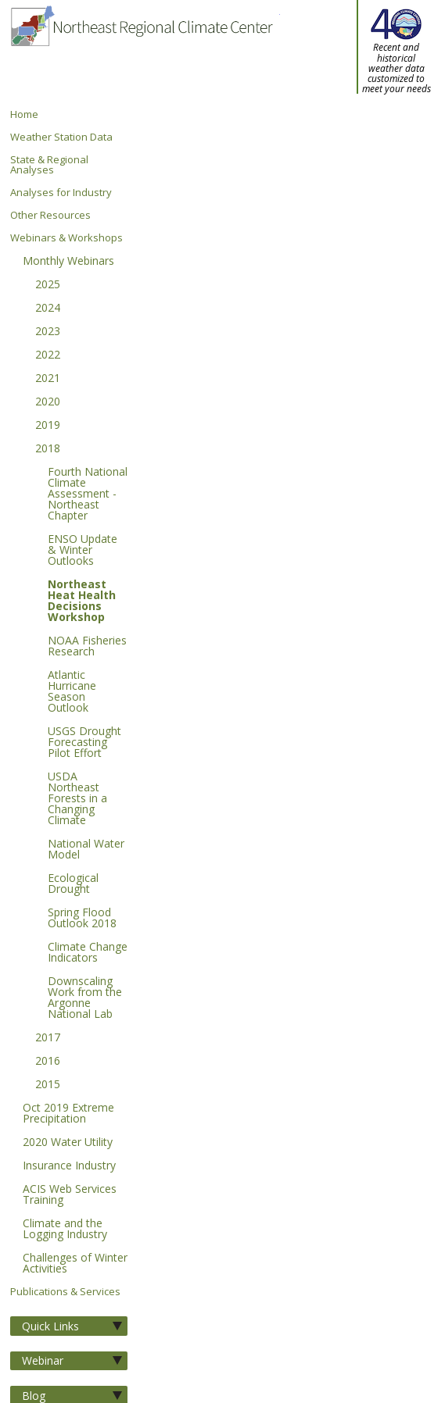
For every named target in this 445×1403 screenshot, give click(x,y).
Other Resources (50, 215)
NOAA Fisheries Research (87, 647)
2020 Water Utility (68, 1143)
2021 (47, 379)
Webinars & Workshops (66, 238)
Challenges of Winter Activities (75, 1264)
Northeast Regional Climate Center (141, 54)
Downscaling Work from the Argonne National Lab (85, 998)
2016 (47, 1061)
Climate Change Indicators (87, 953)
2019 (47, 425)
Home (24, 114)
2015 (47, 1085)
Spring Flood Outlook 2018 (82, 918)
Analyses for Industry (61, 192)
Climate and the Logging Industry (65, 1229)
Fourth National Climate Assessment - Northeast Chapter (87, 494)
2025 (47, 285)
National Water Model (86, 850)
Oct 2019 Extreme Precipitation (68, 1114)
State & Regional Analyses (49, 165)
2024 (47, 308)
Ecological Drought (73, 884)
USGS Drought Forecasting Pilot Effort (84, 743)
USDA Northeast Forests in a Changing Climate (77, 799)
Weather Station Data (61, 137)
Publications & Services (65, 1292)
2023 (47, 332)
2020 (47, 402)
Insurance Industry (69, 1166)
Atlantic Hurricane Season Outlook (72, 692)
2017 (47, 1038)
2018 (47, 449)
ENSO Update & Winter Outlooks (82, 551)
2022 (47, 355)
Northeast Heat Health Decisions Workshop (82, 601)
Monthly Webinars (68, 261)
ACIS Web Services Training (70, 1195)
